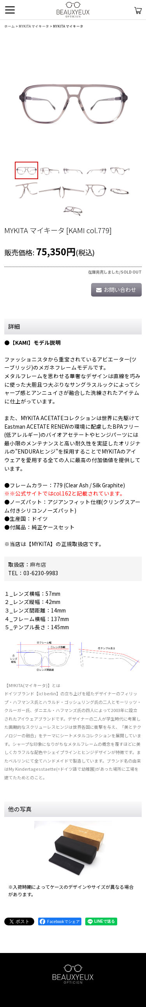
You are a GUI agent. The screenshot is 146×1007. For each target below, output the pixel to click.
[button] (26, 171)
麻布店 (38, 564)
